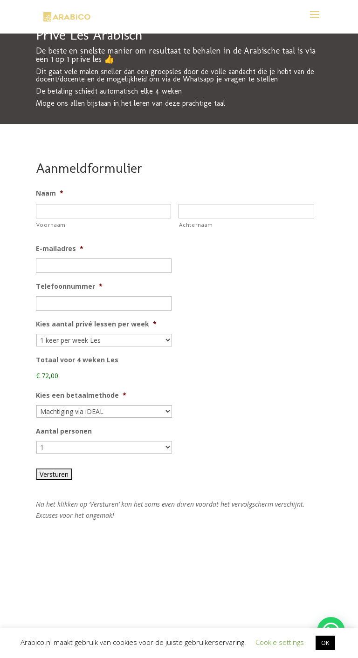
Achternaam (196, 224)
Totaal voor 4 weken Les (77, 360)
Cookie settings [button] (279, 642)
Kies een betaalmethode (81, 395)
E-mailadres (59, 248)
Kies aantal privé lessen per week (96, 324)
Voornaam (51, 224)
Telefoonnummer (69, 286)
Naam (49, 193)
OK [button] (325, 642)
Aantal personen (64, 431)
